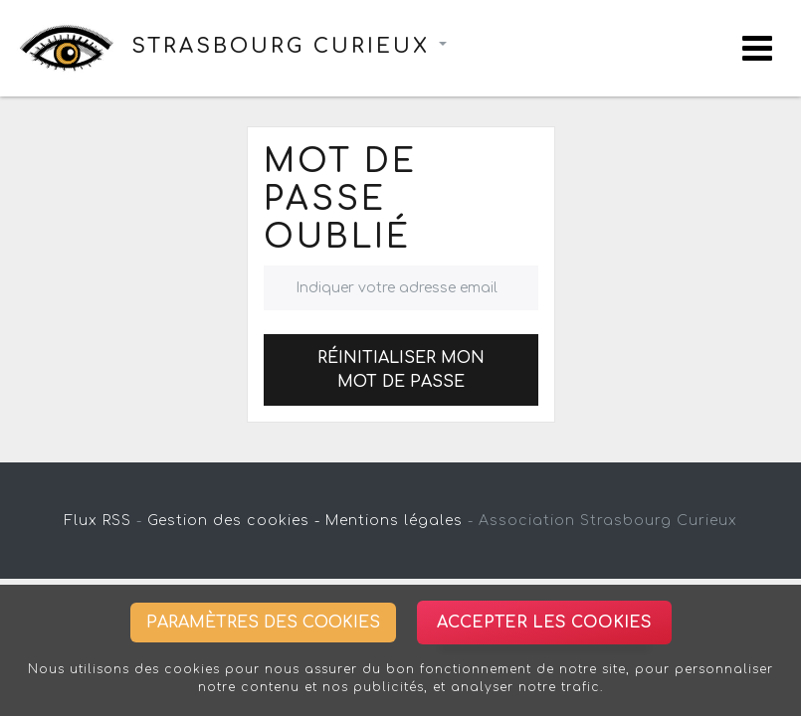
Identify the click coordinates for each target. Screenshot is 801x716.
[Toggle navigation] (757, 48)
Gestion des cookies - (233, 520)
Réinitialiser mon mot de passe (401, 370)
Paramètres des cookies (263, 622)
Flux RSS (98, 520)
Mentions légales (394, 520)
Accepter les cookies (544, 622)
